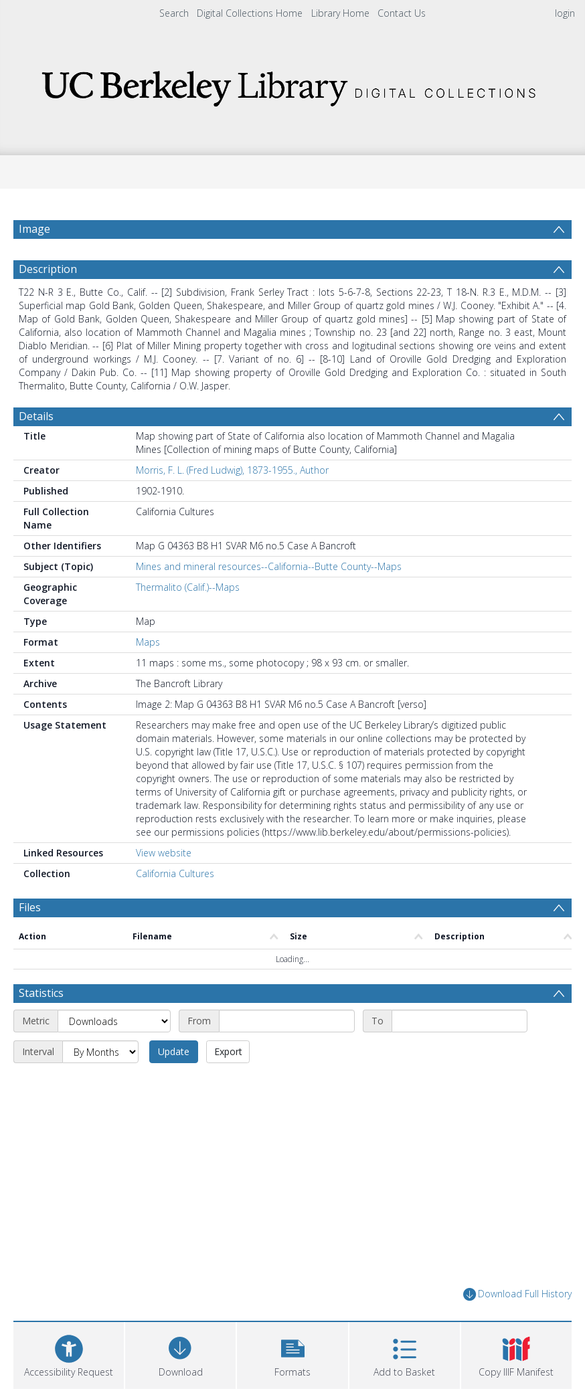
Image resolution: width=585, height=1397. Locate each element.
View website (163, 852)
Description (48, 269)
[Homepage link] (292, 84)
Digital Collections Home (250, 13)
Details (36, 416)
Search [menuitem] (174, 13)
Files (30, 907)
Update (173, 1051)
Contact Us (402, 13)
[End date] (459, 1021)
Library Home (340, 13)
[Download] (180, 1354)
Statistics (41, 993)
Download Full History (517, 1294)
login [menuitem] (565, 13)
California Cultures (175, 873)
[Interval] (100, 1051)
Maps (148, 642)
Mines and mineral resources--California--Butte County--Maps (269, 566)
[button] (292, 1354)
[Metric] (114, 1021)
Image (34, 228)
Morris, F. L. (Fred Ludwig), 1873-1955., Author (232, 470)
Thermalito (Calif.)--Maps (188, 587)
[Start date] (287, 1021)
